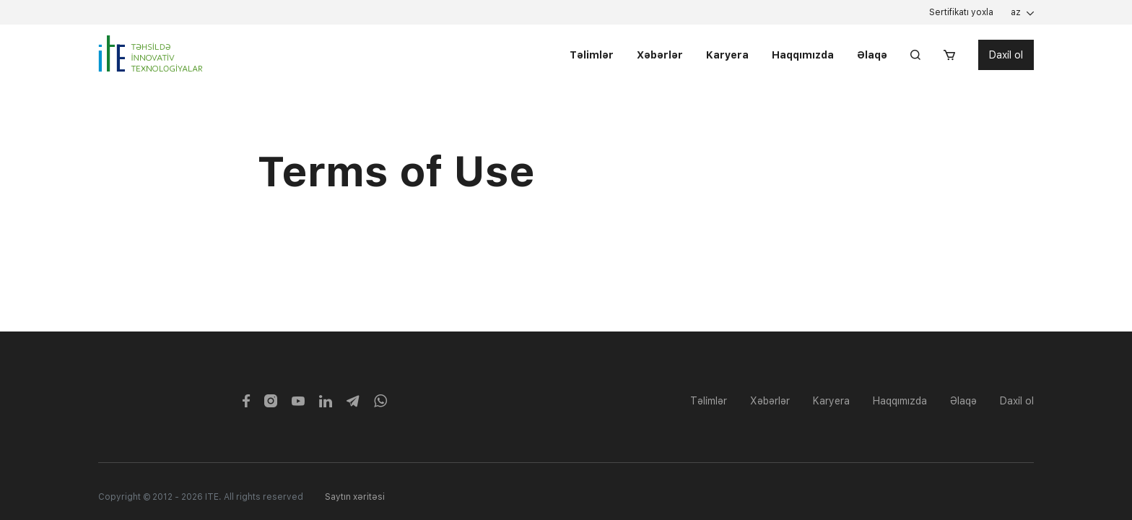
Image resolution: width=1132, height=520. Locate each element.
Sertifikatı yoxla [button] (961, 12)
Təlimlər (592, 55)
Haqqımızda (803, 55)
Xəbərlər (660, 55)
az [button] (1016, 12)
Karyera (727, 55)
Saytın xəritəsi (355, 497)
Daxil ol (1006, 55)
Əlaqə (872, 55)
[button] (949, 55)
